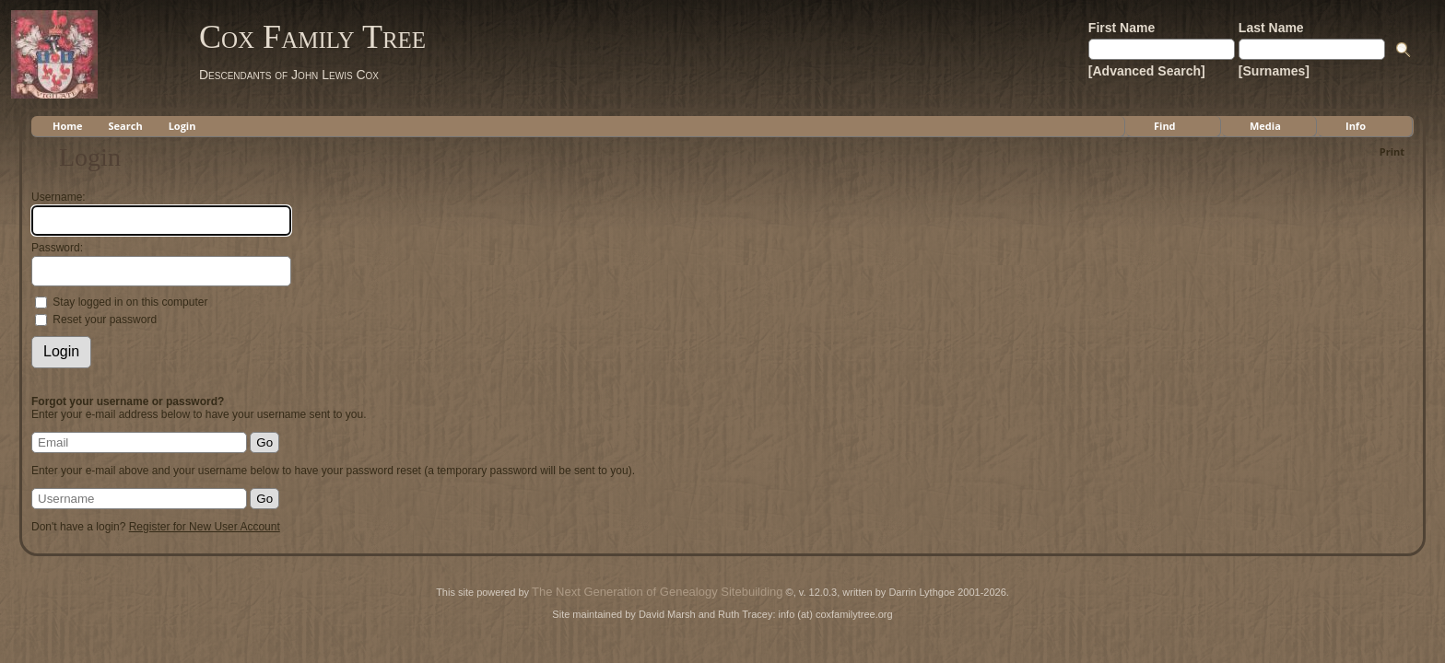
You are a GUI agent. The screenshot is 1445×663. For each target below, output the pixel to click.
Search (126, 126)
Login (182, 126)
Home (68, 126)
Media (1265, 126)
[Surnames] (1274, 71)
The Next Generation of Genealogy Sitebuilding (657, 592)
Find (1165, 126)
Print (1392, 151)
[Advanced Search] (1146, 71)
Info (1355, 126)
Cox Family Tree (312, 36)
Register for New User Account (204, 526)
